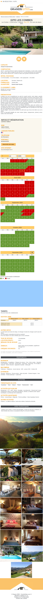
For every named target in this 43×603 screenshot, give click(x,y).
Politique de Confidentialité (21, 597)
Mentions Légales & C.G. (21, 595)
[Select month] (13, 156)
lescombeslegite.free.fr (6, 149)
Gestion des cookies (21, 598)
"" (4, 384)
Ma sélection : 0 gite (10, 1)
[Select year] (22, 156)
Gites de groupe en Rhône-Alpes (8, 16)
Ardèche (18, 16)
